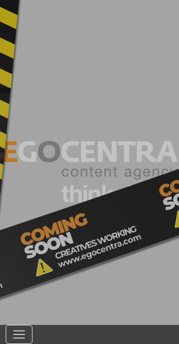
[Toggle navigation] (19, 334)
